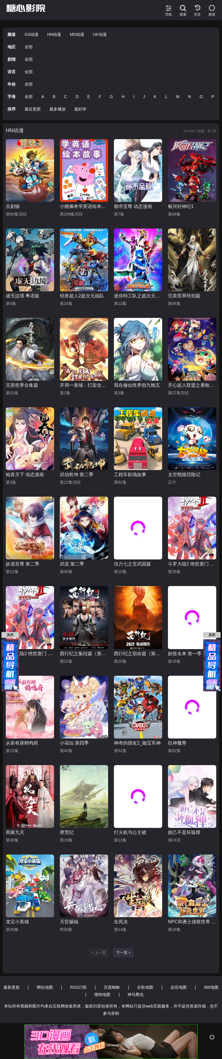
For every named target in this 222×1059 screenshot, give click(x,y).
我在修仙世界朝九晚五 (137, 385)
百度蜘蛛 (112, 987)
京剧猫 (13, 206)
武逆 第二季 (72, 563)
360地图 (211, 987)
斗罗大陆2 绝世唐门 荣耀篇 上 (30, 653)
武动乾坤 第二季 (76, 474)
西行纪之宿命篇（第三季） (138, 653)
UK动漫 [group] (99, 34)
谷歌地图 (145, 987)
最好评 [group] (80, 109)
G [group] (111, 96)
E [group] (88, 96)
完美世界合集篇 (22, 385)
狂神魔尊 (177, 743)
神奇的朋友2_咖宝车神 (137, 743)
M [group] (178, 96)
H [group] (123, 96)
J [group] (144, 96)
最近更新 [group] (33, 109)
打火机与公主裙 (130, 832)
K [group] (155, 96)
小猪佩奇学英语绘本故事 (84, 206)
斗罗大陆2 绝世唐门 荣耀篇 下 (192, 563)
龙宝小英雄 (17, 921)
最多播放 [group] (57, 109)
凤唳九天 (15, 832)
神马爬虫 (135, 994)
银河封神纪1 (181, 206)
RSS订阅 (78, 987)
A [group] (42, 96)
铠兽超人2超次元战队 (82, 295)
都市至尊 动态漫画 (133, 206)
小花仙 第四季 (74, 743)
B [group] (54, 96)
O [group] (201, 96)
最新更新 (11, 987)
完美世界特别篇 (184, 295)
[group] (41, 47)
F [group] (100, 96)
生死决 (121, 921)
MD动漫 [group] (77, 34)
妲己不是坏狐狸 (184, 832)
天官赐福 (69, 921)
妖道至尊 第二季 (22, 563)
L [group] (166, 96)
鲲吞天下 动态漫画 (25, 474)
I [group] (133, 96)
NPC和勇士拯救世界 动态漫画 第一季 (192, 921)
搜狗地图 (102, 994)
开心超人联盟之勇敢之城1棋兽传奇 (192, 385)
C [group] (65, 96)
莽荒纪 (67, 832)
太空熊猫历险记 (184, 474)
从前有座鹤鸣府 (22, 743)
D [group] (77, 96)
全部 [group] (29, 47)
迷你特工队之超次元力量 (138, 295)
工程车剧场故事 (130, 474)
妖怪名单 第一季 (184, 653)
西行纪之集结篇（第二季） (84, 653)
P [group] (213, 96)
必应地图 (179, 987)
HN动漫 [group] (54, 34)
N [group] (189, 96)
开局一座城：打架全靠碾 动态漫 (84, 385)
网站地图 (45, 987)
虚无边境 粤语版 (22, 295)
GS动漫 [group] (31, 34)
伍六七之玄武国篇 (132, 563)
